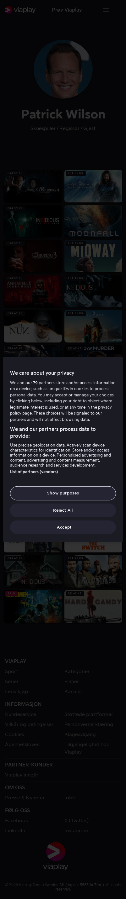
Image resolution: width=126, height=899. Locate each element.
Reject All (63, 510)
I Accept (63, 527)
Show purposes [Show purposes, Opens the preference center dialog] (63, 493)
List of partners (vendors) (34, 472)
